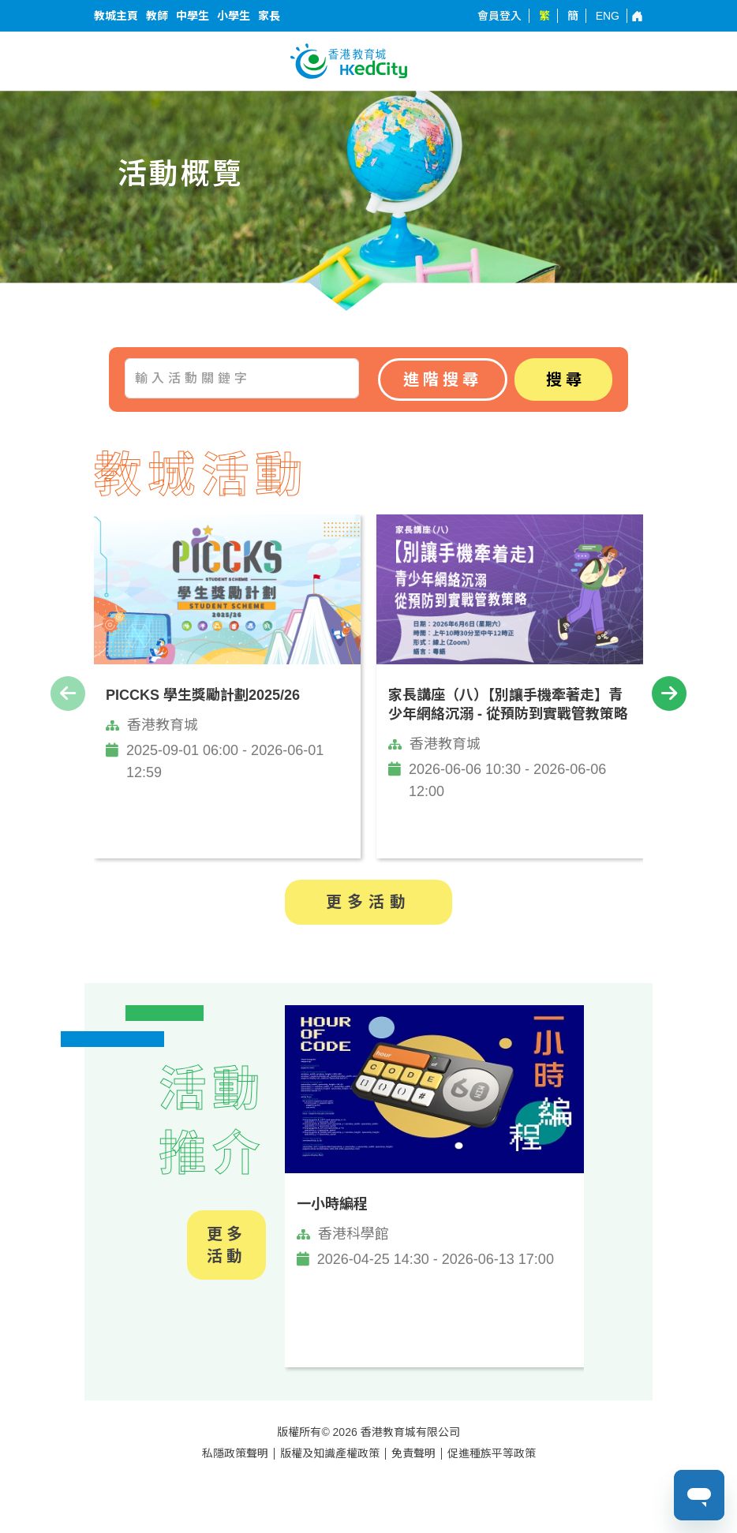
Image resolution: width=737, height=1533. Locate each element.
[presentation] (68, 693)
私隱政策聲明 (235, 1453)
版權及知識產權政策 (330, 1453)
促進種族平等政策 (491, 1453)
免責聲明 (413, 1453)
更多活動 (368, 901)
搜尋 (565, 379)
